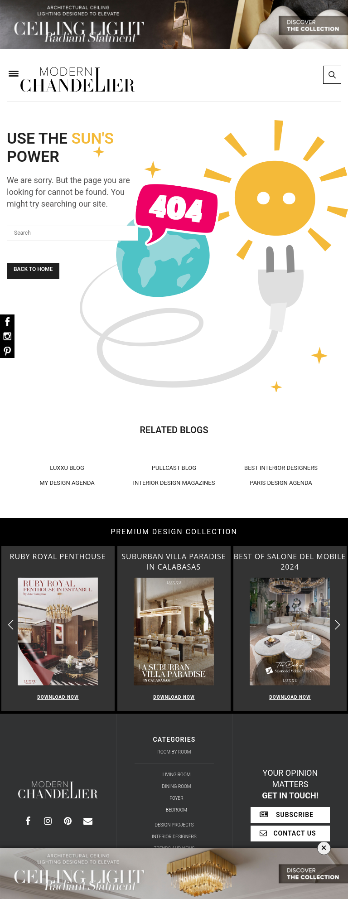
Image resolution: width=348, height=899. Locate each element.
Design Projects (174, 824)
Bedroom (176, 809)
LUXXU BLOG (67, 467)
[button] (337, 625)
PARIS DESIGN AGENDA (281, 482)
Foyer (176, 798)
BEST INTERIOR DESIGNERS (281, 467)
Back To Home (33, 269)
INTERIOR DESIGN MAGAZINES (174, 482)
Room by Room (174, 751)
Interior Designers (174, 836)
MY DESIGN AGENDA (67, 482)
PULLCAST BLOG (174, 467)
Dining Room (176, 786)
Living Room (177, 774)
